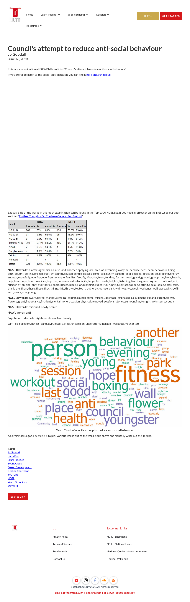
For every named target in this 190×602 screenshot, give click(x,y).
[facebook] (95, 580)
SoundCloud (15, 463)
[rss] (113, 580)
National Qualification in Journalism (127, 551)
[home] (15, 20)
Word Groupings (17, 482)
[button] (50, 14)
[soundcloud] (104, 580)
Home (29, 14)
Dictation (13, 456)
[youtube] (76, 580)
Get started (171, 16)
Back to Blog (18, 496)
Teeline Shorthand (18, 470)
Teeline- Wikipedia (117, 558)
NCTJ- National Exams (119, 544)
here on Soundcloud (98, 74)
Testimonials (60, 551)
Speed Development (20, 467)
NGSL (11, 478)
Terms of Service (62, 544)
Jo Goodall (14, 452)
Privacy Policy (60, 536)
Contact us (59, 558)
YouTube (13, 474)
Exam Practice (16, 459)
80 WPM (13, 485)
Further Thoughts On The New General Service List (50, 216)
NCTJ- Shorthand (117, 536)
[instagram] (85, 580)
